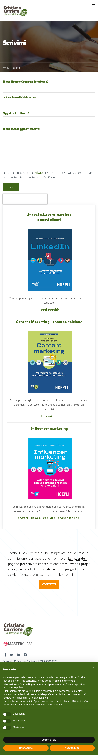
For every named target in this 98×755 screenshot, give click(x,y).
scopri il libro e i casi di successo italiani (49, 518)
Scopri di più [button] (49, 739)
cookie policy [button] (15, 687)
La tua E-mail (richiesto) (49, 101)
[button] (93, 667)
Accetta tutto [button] (72, 747)
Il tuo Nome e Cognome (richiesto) (49, 85)
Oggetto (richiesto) (49, 116)
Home (6, 67)
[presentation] (25, 199)
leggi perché (49, 309)
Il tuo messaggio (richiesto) (49, 144)
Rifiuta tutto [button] (26, 747)
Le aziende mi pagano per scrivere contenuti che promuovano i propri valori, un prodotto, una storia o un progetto (49, 563)
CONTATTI (49, 584)
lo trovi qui (49, 416)
